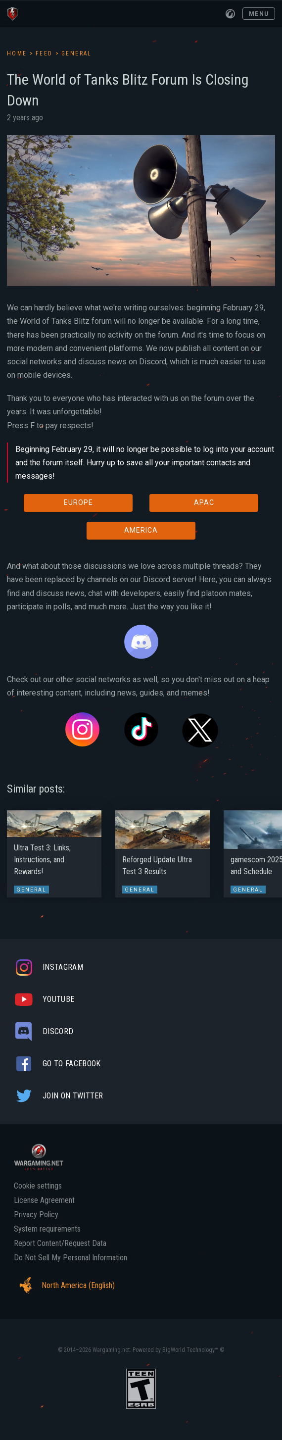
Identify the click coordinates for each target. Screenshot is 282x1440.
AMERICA (141, 530)
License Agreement (44, 1200)
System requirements (47, 1229)
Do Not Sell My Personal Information (70, 1258)
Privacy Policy (36, 1215)
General (76, 53)
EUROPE (78, 502)
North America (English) (64, 1285)
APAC (204, 502)
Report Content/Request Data (60, 1243)
